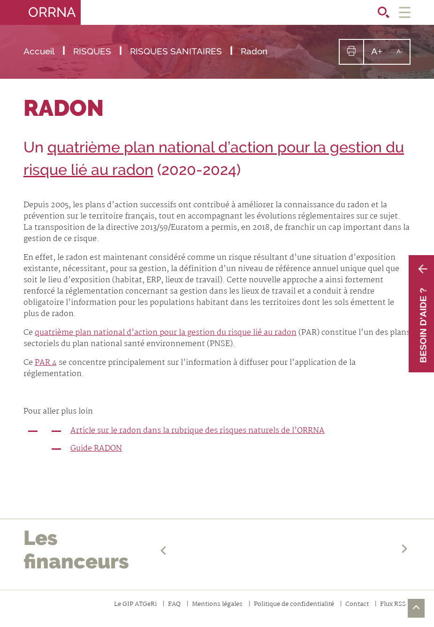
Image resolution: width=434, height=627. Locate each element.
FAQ (174, 604)
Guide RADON (96, 448)
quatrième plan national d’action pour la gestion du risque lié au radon (166, 332)
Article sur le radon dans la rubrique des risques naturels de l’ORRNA (197, 430)
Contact (357, 604)
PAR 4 (46, 362)
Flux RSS (393, 604)
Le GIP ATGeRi (135, 604)
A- (403, 56)
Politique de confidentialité (294, 604)
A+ (380, 54)
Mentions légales (217, 604)
